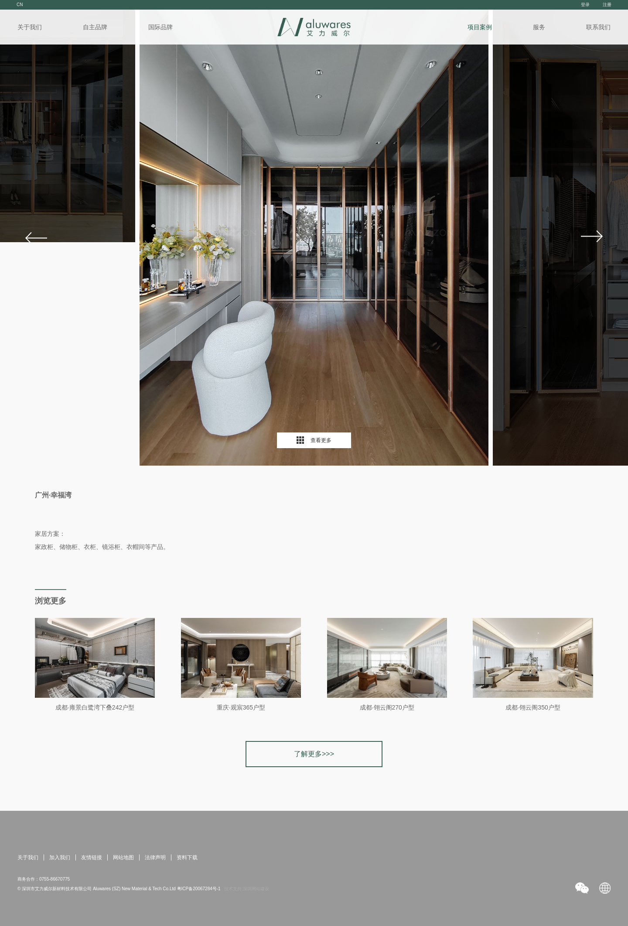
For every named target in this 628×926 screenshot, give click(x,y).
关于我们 (29, 27)
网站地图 (123, 857)
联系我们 (598, 27)
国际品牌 (160, 27)
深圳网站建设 (256, 888)
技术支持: (233, 888)
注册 (607, 4)
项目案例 (480, 27)
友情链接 (91, 857)
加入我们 (59, 857)
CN (20, 4)
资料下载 (187, 857)
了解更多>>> (314, 754)
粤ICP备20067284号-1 (199, 888)
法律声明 (155, 857)
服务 (539, 27)
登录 (585, 4)
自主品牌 (95, 27)
